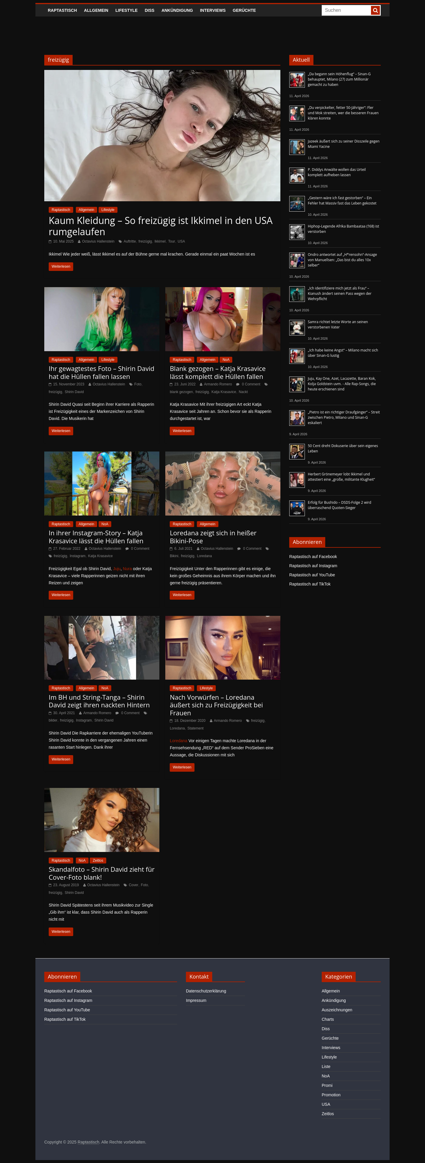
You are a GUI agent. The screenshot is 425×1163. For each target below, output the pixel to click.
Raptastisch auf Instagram (313, 565)
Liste (326, 1066)
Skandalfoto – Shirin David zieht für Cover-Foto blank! (102, 873)
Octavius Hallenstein (98, 241)
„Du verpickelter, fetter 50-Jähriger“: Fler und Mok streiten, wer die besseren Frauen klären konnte (343, 113)
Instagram (77, 556)
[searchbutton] (375, 10)
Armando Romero (218, 384)
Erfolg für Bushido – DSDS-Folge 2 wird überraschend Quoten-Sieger (339, 505)
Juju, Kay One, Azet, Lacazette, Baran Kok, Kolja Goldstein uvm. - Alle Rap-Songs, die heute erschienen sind (342, 384)
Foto (137, 384)
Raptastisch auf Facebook (313, 556)
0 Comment (248, 384)
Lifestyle (126, 10)
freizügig (145, 241)
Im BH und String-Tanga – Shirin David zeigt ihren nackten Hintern (99, 701)
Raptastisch (62, 10)
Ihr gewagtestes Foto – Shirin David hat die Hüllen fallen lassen (101, 372)
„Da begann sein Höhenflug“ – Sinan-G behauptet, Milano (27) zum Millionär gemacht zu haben (339, 79)
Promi (327, 1085)
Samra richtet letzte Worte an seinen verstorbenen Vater (338, 324)
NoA (226, 360)
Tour (171, 241)
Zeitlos (98, 860)
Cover (133, 885)
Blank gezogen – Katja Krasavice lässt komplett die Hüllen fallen (218, 372)
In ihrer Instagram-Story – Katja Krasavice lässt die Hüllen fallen (96, 536)
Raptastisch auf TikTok (310, 584)
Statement (195, 728)
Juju (117, 568)
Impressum (196, 1000)
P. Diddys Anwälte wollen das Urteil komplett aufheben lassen (337, 172)
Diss (149, 10)
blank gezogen (181, 392)
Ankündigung (177, 10)
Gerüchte (244, 10)
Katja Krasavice (224, 392)
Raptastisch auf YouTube (312, 574)
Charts (328, 1019)
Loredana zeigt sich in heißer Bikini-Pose (213, 536)
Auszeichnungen (337, 1009)
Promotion (331, 1094)
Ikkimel (160, 241)
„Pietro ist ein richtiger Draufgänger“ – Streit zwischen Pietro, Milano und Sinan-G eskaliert (344, 417)
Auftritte (130, 241)
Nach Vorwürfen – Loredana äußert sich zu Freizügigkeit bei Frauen (216, 705)
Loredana (204, 556)
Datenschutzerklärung (206, 991)
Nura (127, 568)
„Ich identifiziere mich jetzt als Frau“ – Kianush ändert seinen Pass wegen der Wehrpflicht (340, 293)
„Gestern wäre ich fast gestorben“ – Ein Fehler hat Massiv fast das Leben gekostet (342, 200)
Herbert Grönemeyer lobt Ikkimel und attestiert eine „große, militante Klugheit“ (341, 477)
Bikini (174, 556)
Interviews (213, 10)
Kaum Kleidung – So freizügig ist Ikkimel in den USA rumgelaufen (161, 226)
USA (181, 241)
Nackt (243, 392)
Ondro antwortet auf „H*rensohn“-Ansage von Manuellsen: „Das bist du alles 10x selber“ (342, 260)
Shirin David (74, 392)
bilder (53, 720)
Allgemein (96, 10)
